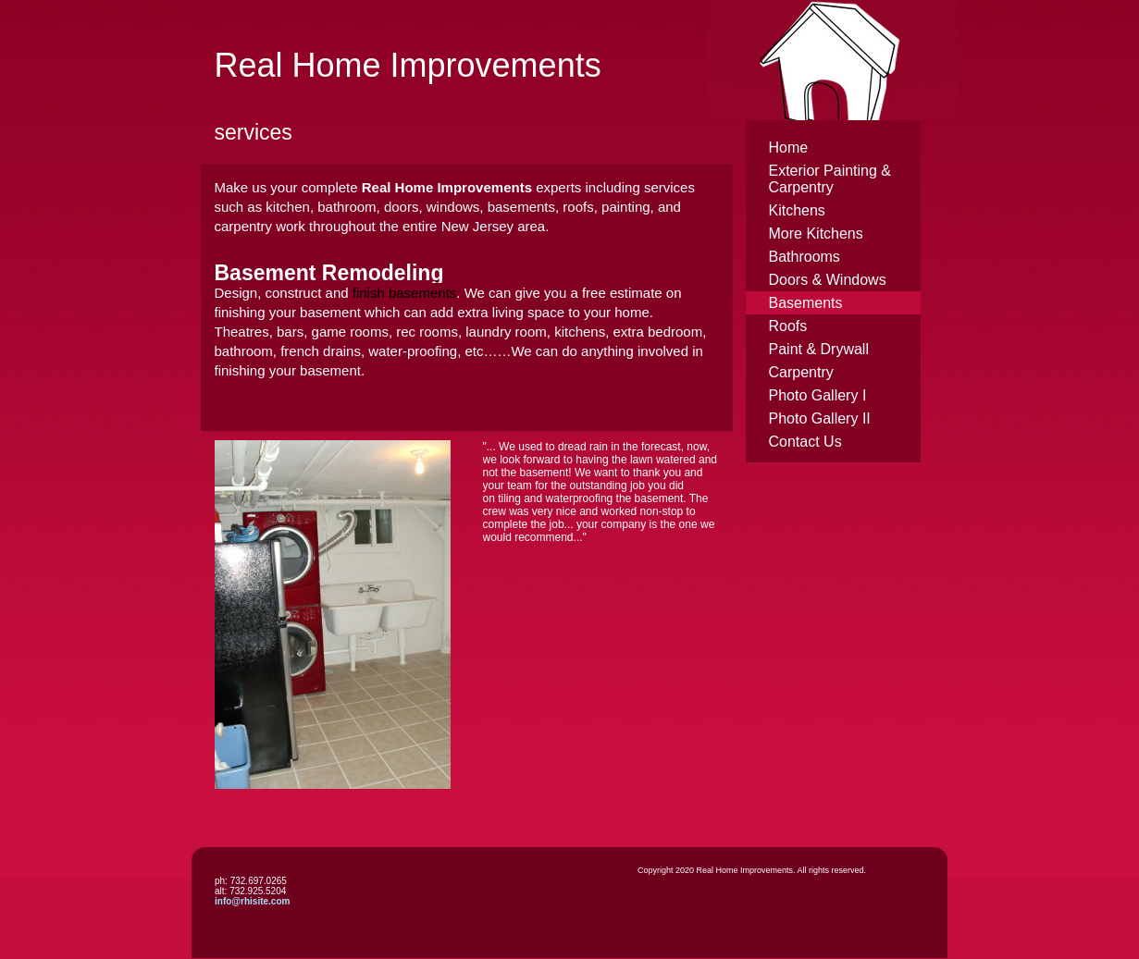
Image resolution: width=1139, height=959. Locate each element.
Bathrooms (804, 256)
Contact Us (805, 441)
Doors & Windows (827, 280)
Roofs (788, 326)
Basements (806, 303)
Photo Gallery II (820, 418)
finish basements (405, 293)
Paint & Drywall (819, 349)
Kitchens (797, 210)
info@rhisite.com (252, 901)
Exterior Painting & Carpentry (830, 179)
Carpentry (801, 372)
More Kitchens (816, 233)
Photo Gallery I (818, 395)
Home (789, 147)
